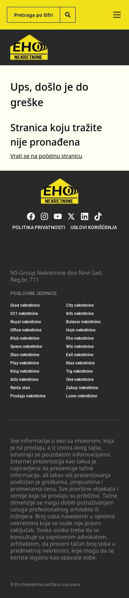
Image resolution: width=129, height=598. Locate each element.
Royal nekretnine (25, 321)
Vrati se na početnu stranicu (46, 156)
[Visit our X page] (71, 216)
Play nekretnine (24, 363)
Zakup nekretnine (82, 387)
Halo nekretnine (80, 330)
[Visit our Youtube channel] (58, 216)
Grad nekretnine (25, 305)
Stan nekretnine (24, 354)
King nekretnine (24, 371)
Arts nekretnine (24, 379)
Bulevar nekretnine (83, 321)
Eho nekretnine (80, 338)
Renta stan (20, 387)
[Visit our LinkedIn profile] (84, 216)
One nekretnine (80, 379)
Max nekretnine (80, 363)
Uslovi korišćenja (94, 227)
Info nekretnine (80, 313)
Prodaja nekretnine (27, 396)
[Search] (68, 15)
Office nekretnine (25, 330)
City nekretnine (80, 305)
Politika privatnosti (38, 227)
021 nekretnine (24, 313)
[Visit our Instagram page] (44, 216)
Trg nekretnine (79, 371)
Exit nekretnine (79, 354)
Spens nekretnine (26, 346)
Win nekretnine (80, 346)
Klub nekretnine (24, 338)
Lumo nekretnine (81, 396)
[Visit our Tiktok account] (98, 216)
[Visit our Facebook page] (31, 216)
